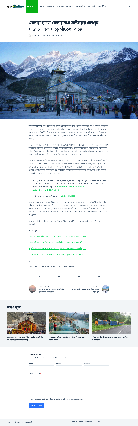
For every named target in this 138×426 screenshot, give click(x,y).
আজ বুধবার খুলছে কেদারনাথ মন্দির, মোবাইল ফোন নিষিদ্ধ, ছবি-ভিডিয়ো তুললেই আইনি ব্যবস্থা (25, 338)
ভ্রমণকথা (70, 6)
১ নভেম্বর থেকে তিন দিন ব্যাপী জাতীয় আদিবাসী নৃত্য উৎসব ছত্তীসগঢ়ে (56, 254)
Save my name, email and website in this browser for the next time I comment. (57, 399)
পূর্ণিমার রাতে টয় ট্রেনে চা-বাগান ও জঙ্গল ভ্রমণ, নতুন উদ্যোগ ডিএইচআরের (110, 338)
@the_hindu (78, 186)
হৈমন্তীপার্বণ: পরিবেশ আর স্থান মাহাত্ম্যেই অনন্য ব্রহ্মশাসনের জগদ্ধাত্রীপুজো (57, 248)
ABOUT (97, 422)
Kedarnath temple (66, 266)
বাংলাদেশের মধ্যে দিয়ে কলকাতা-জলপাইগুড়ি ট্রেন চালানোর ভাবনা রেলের (57, 236)
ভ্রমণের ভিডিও (102, 6)
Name (31, 363)
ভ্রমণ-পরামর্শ (60, 6)
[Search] (130, 6)
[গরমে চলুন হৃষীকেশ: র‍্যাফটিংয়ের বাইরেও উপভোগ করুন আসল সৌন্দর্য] (69, 323)
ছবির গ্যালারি (91, 6)
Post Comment (36, 405)
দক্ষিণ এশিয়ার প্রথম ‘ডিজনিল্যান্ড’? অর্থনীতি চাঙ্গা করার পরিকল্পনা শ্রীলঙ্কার (57, 242)
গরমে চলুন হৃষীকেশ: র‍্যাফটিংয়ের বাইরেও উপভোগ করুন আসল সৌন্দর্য (67, 338)
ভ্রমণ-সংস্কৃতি (81, 6)
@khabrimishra (64, 186)
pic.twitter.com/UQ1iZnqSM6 (45, 190)
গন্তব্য (42, 6)
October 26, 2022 (67, 196)
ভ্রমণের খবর (32, 6)
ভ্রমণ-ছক (51, 6)
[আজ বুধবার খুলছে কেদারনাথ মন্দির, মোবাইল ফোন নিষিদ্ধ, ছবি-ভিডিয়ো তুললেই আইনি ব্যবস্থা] (26, 323)
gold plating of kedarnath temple (43, 266)
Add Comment (35, 374)
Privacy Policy (77, 422)
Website (87, 363)
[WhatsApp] (79, 276)
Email (59, 363)
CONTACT (88, 422)
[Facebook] (39, 276)
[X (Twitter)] (59, 276)
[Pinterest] (99, 276)
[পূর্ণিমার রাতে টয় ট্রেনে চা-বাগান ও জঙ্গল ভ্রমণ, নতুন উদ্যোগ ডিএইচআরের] (111, 323)
